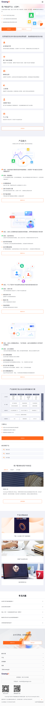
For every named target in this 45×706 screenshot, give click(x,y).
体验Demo (24, 29)
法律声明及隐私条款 (39, 702)
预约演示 (32, 642)
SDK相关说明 (20, 699)
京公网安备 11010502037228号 (8, 702)
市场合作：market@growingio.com (22, 681)
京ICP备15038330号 (27, 699)
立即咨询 (9, 29)
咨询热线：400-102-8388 (22, 677)
